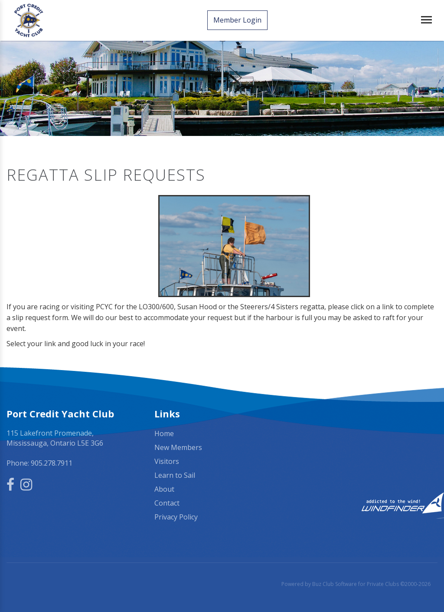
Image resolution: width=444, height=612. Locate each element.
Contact (167, 501)
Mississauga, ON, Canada (370, 432)
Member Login (238, 20)
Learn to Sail (174, 474)
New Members (178, 446)
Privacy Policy (176, 515)
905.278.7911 (51, 461)
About (164, 488)
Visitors (166, 460)
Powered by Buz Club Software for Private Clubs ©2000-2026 (356, 582)
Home (164, 432)
